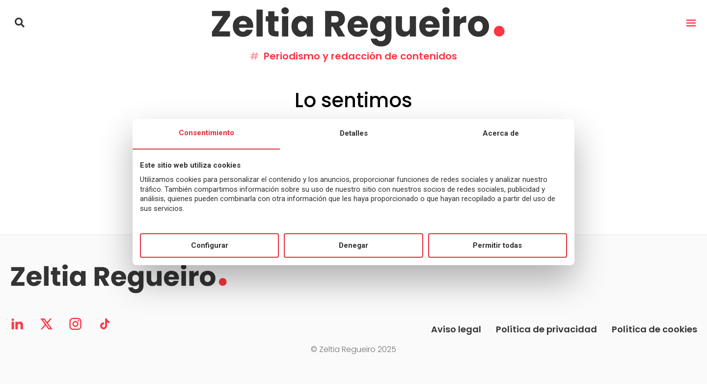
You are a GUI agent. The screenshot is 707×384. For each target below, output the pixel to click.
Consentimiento (206, 133)
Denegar (353, 245)
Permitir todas (497, 245)
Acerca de (501, 133)
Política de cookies (654, 329)
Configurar (209, 245)
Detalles (354, 133)
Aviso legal (456, 329)
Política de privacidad (546, 329)
